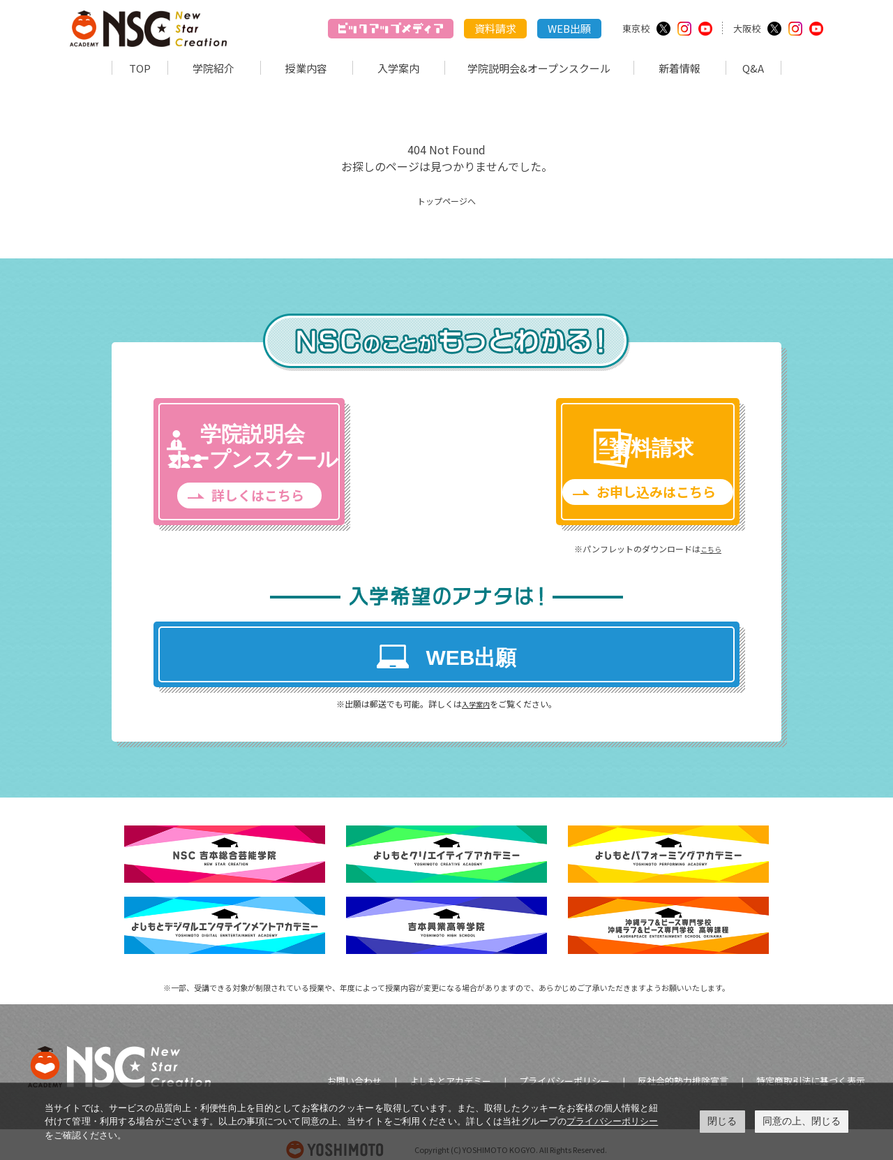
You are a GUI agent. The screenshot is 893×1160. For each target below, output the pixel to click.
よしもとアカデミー (450, 1071)
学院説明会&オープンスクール (538, 68)
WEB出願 (569, 28)
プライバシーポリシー (564, 1071)
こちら (664, 540)
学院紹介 (213, 68)
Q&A (753, 68)
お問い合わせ (354, 1071)
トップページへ (446, 199)
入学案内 (398, 68)
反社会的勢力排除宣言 (683, 1071)
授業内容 (306, 68)
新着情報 (679, 68)
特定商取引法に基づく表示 (810, 1071)
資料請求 (495, 28)
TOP (140, 68)
